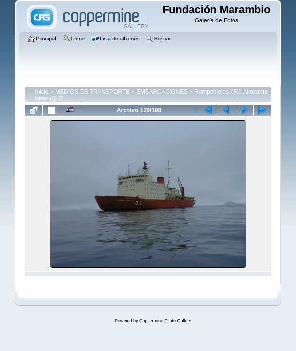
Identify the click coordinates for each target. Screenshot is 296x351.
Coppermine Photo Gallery (165, 320)
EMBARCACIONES (162, 91)
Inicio (41, 91)
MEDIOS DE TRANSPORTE (92, 91)
